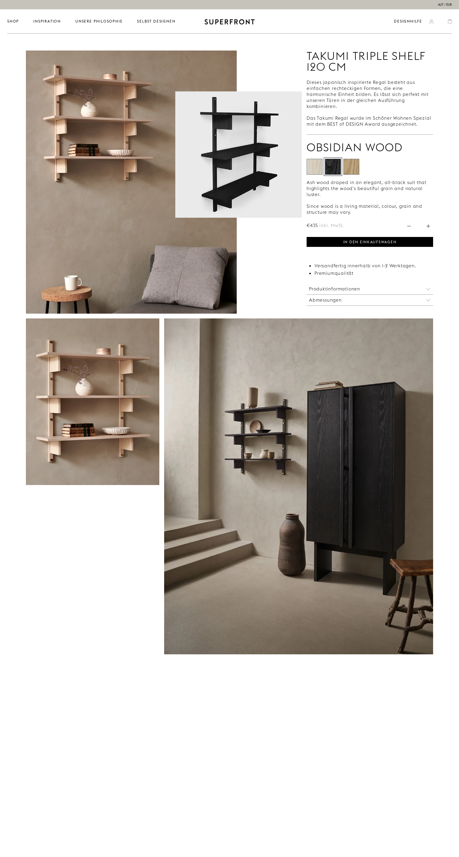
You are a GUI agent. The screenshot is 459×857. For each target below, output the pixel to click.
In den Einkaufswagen (370, 241)
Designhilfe (408, 21)
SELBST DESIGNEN (156, 21)
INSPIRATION (47, 21)
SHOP (13, 21)
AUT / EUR (445, 5)
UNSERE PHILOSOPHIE (99, 21)
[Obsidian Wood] (333, 167)
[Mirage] (351, 167)
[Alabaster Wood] (315, 167)
